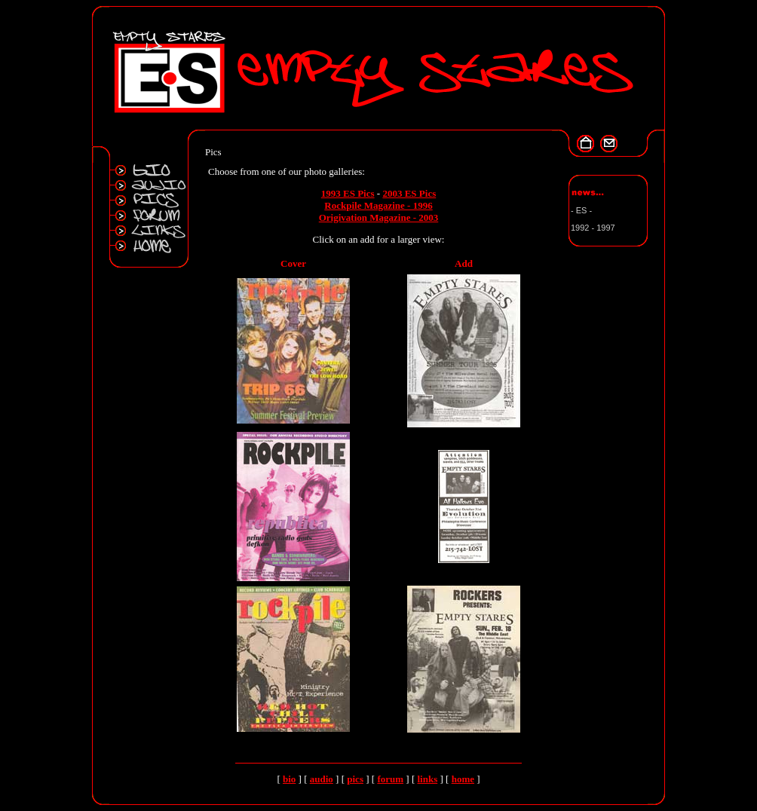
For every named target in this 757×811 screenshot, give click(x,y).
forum (390, 779)
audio (321, 779)
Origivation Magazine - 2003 (379, 217)
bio (289, 779)
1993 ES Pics (348, 193)
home (463, 779)
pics (355, 779)
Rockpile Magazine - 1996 (378, 205)
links (427, 779)
